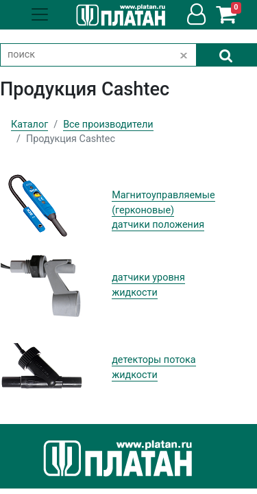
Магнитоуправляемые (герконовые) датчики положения (163, 210)
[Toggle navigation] (40, 14)
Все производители (108, 124)
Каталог (29, 124)
